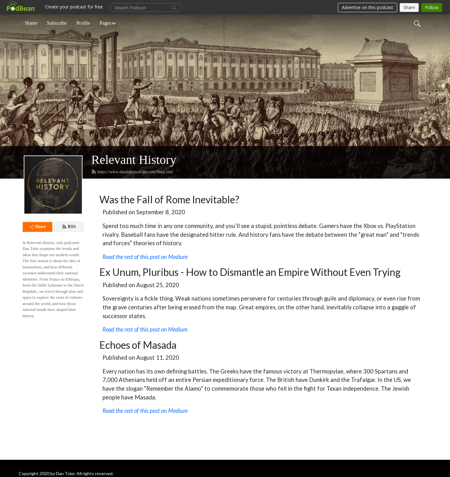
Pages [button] (105, 23)
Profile (83, 23)
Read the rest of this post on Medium (145, 329)
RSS (69, 226)
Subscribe (57, 23)
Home (31, 23)
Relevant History (133, 160)
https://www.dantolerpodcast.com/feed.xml (131, 171)
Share (37, 226)
